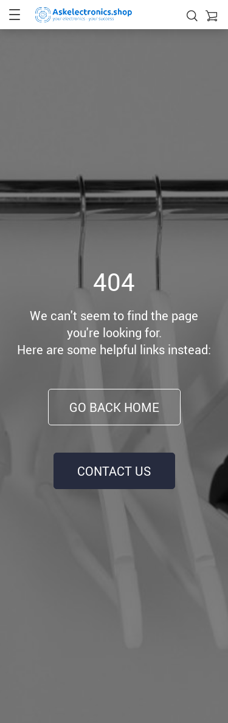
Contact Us (114, 471)
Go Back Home (114, 407)
